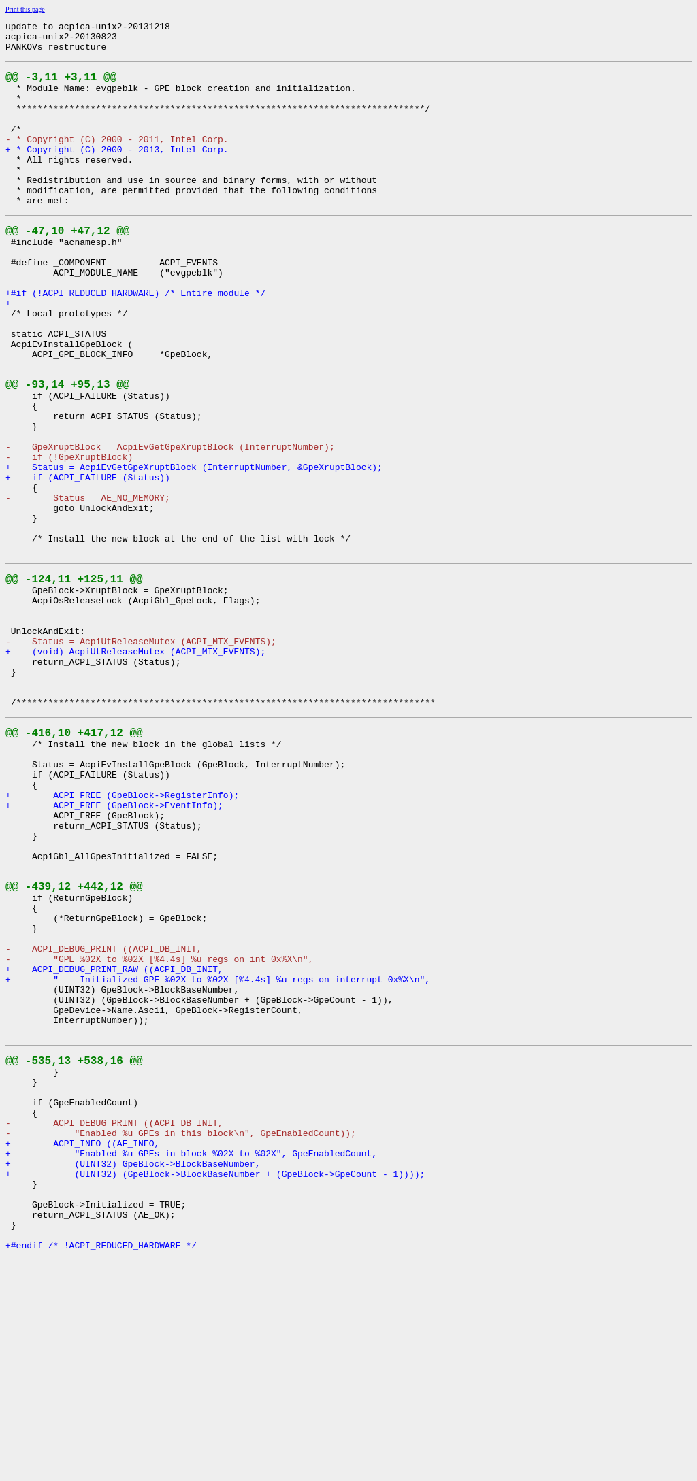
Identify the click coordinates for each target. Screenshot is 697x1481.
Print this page (25, 9)
